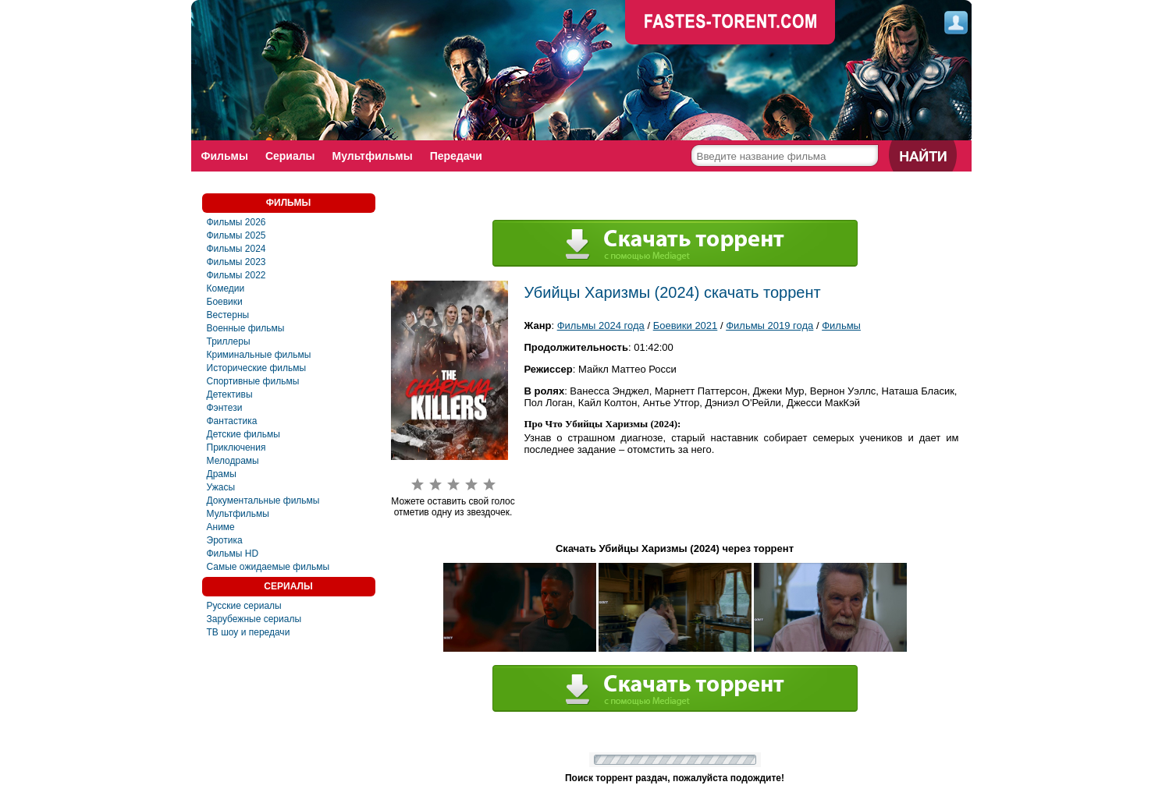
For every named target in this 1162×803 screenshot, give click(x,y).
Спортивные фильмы (253, 381)
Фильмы (224, 156)
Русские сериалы (244, 605)
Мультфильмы (372, 156)
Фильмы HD (233, 553)
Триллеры (229, 341)
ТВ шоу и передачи (248, 632)
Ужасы (221, 487)
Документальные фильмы (263, 500)
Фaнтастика (232, 421)
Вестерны (228, 315)
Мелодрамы (233, 460)
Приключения (236, 447)
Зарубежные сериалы (254, 619)
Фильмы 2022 (236, 275)
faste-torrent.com (730, 23)
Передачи (456, 156)
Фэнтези (225, 407)
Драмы (221, 474)
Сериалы (290, 156)
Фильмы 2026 (236, 222)
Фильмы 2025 (236, 235)
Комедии (226, 288)
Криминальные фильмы (259, 354)
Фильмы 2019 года (769, 325)
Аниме (221, 527)
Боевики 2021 (685, 325)
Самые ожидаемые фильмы (268, 566)
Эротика (225, 540)
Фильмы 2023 (236, 261)
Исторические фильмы (257, 368)
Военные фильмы (246, 328)
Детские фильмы (243, 434)
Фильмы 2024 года (601, 325)
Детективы (230, 394)
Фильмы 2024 (236, 248)
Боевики (225, 301)
